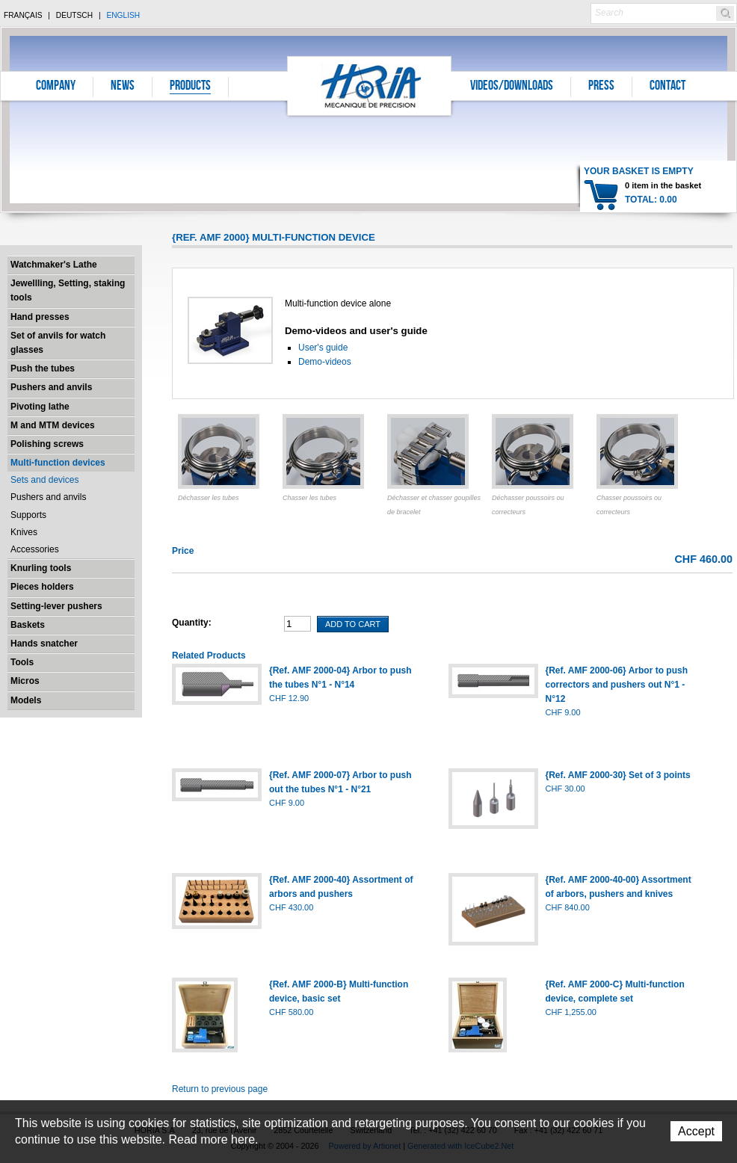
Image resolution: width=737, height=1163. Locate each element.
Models (25, 700)
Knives (23, 532)
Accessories (34, 549)
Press (601, 86)
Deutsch (74, 15)
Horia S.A (369, 85)
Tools (22, 662)
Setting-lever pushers (56, 606)
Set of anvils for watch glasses (57, 342)
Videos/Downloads (511, 86)
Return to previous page (220, 1089)
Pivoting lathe (40, 406)
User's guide (323, 347)
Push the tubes (42, 368)
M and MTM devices (52, 425)
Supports (28, 515)
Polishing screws (47, 444)
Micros (25, 681)
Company (55, 86)
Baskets (27, 625)
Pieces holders (42, 587)
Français (23, 15)
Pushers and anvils (51, 387)
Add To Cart (352, 624)
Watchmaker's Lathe (53, 264)
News (123, 86)
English (123, 15)
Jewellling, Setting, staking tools (67, 290)
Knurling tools (40, 568)
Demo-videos (324, 362)
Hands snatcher (44, 643)
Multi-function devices (57, 462)
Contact (667, 86)
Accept (696, 1131)
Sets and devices (44, 480)
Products (190, 86)
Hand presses (40, 317)
